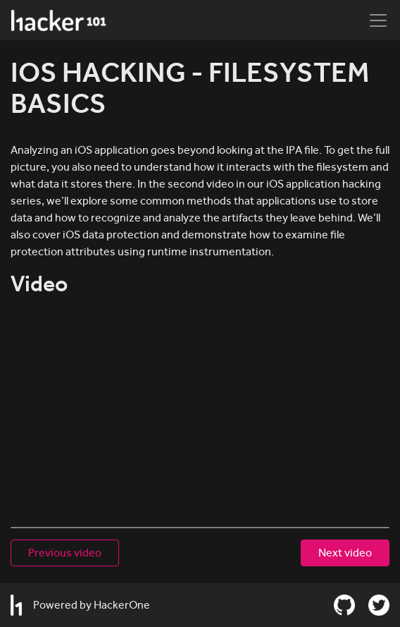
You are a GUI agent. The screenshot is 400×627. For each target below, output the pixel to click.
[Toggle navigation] (378, 20)
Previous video (64, 552)
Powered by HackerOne (80, 605)
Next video (345, 552)
